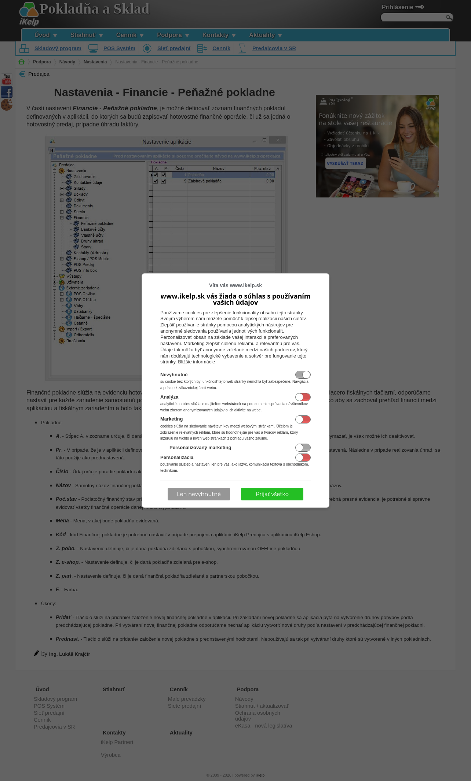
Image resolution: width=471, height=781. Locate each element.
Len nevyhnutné (199, 494)
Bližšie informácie (196, 361)
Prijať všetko (272, 494)
